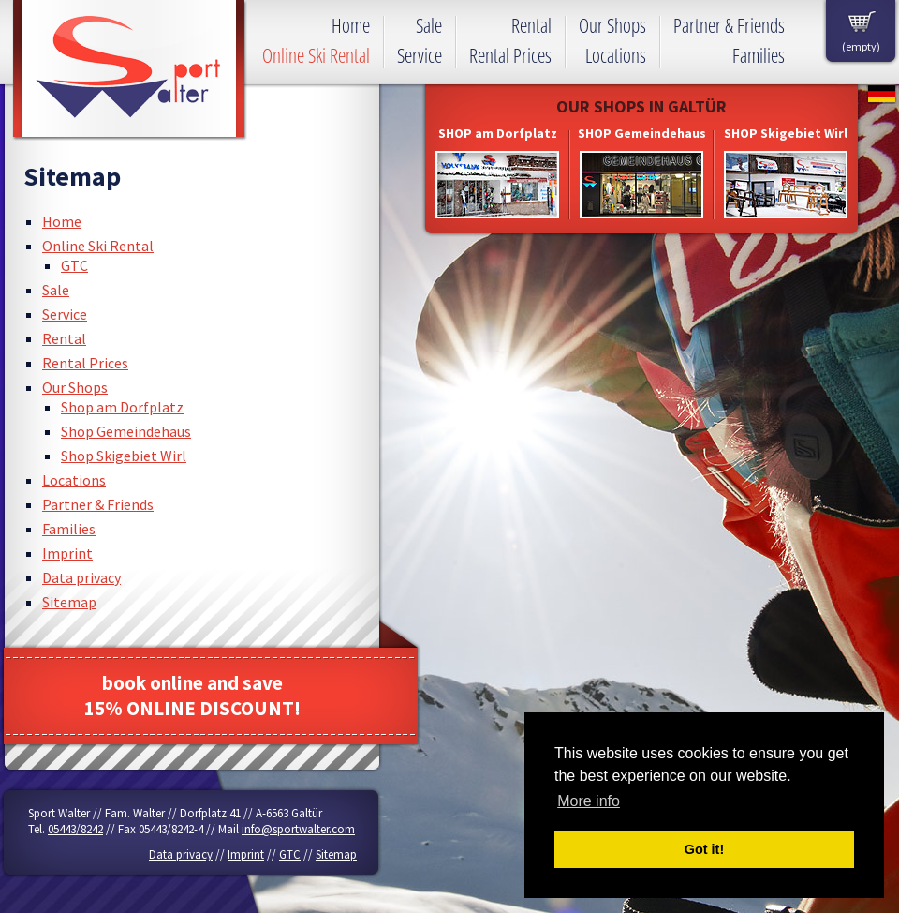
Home (61, 221)
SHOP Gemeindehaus (642, 133)
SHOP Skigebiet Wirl (785, 133)
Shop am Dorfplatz (122, 406)
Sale (55, 289)
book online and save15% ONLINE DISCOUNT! (192, 695)
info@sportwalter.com (298, 829)
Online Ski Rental (98, 245)
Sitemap (69, 601)
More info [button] (588, 801)
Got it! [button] (704, 849)
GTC (74, 265)
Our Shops (75, 387)
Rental (64, 338)
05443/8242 (75, 829)
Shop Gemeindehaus (126, 431)
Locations (74, 480)
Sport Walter (129, 70)
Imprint (67, 553)
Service (64, 314)
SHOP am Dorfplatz (497, 133)
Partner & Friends (98, 504)
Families (69, 528)
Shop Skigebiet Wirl (123, 455)
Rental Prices (85, 362)
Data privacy (81, 577)
